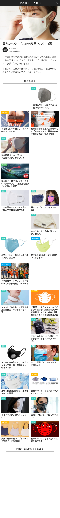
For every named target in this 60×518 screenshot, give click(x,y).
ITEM (33, 89)
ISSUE (4, 165)
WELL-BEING (35, 239)
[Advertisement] (30, 485)
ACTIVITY (5, 112)
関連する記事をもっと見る (30, 448)
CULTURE (34, 112)
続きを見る (30, 81)
